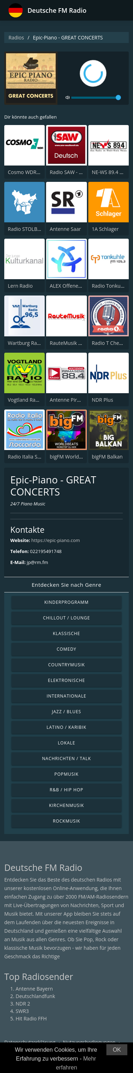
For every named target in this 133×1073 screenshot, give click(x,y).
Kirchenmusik (66, 805)
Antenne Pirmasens (72, 399)
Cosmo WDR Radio (29, 172)
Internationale (67, 696)
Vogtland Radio (25, 399)
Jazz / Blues (66, 712)
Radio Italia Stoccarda (32, 456)
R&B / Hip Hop (66, 790)
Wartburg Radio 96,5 (31, 343)
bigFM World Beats (71, 456)
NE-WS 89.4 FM (109, 172)
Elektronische (66, 680)
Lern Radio (20, 285)
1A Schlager (105, 229)
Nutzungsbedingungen (89, 1042)
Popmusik (66, 774)
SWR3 (22, 1011)
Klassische (66, 633)
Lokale (66, 743)
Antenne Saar (65, 229)
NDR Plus (102, 399)
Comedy (67, 649)
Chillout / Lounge (66, 618)
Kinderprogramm (66, 602)
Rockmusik (66, 821)
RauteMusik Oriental (73, 343)
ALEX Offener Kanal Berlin (79, 285)
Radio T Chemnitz (112, 343)
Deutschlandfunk (35, 996)
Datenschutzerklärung (29, 1042)
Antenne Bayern (34, 988)
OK (117, 1050)
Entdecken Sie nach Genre (66, 584)
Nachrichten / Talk (66, 758)
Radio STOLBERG (27, 229)
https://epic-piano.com (55, 540)
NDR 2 (23, 1003)
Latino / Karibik (66, 727)
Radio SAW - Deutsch (74, 172)
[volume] (96, 98)
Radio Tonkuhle (110, 285)
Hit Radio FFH (31, 1018)
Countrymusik (66, 665)
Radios (16, 37)
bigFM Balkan (107, 456)
